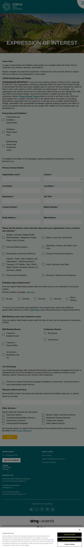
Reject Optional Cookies (69, 539)
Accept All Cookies (69, 534)
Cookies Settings (69, 544)
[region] (42, 537)
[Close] (79, 529)
